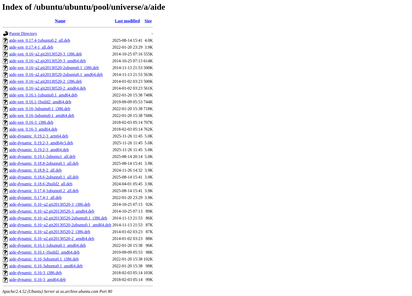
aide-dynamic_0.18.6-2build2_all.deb (40, 184)
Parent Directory (23, 33)
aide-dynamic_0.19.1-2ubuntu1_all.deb (42, 156)
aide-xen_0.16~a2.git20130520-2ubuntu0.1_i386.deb (54, 67)
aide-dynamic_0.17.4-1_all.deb (35, 197)
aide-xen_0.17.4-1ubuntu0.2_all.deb (39, 40)
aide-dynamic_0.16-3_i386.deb (35, 273)
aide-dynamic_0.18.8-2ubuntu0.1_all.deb (44, 163)
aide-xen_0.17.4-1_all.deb (31, 47)
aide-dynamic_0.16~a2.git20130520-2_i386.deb (49, 231)
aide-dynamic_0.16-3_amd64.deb (37, 279)
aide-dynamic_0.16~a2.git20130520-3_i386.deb (49, 204)
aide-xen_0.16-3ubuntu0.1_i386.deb (39, 108)
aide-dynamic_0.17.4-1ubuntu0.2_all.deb (44, 190)
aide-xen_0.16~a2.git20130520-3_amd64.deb (47, 61)
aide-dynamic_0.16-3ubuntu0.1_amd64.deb (46, 266)
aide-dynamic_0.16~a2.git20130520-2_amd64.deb (51, 238)
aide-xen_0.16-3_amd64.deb (33, 129)
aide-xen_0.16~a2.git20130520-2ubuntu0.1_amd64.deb (56, 74)
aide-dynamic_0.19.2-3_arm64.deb (38, 136)
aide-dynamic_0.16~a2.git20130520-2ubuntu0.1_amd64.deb (60, 225)
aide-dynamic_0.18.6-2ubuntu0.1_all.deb (44, 177)
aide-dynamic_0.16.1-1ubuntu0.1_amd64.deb (47, 245)
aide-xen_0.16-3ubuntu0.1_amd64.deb (41, 115)
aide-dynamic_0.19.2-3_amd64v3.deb (41, 143)
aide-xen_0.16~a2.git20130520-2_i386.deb (45, 81)
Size (148, 21)
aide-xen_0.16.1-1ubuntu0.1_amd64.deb (43, 95)
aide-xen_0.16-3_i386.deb (31, 122)
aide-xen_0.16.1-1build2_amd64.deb (40, 102)
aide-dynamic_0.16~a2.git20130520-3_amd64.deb (51, 211)
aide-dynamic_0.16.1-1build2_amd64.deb (44, 252)
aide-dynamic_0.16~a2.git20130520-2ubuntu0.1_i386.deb (58, 218)
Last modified (127, 21)
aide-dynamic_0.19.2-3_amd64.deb (39, 149)
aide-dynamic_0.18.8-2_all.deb (35, 170)
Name (60, 21)
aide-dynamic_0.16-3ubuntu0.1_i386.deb (44, 259)
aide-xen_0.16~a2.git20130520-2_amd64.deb (47, 88)
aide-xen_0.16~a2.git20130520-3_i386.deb (45, 54)
